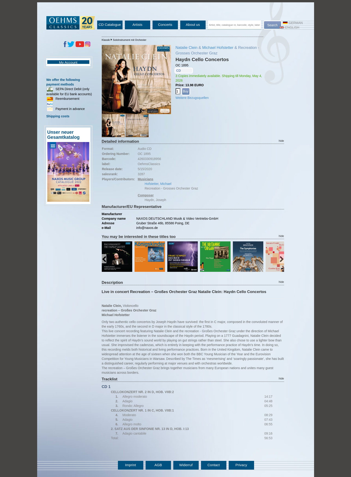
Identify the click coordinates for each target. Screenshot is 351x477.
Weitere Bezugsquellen (192, 98)
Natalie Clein (187, 47)
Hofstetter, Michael (158, 184)
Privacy (241, 465)
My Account (68, 62)
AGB (158, 465)
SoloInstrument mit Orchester (130, 40)
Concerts (165, 25)
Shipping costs (57, 116)
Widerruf (185, 465)
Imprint (130, 465)
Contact (213, 465)
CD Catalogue (110, 25)
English (289, 27)
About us (193, 25)
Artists (137, 25)
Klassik (106, 40)
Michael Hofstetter (217, 47)
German (293, 23)
